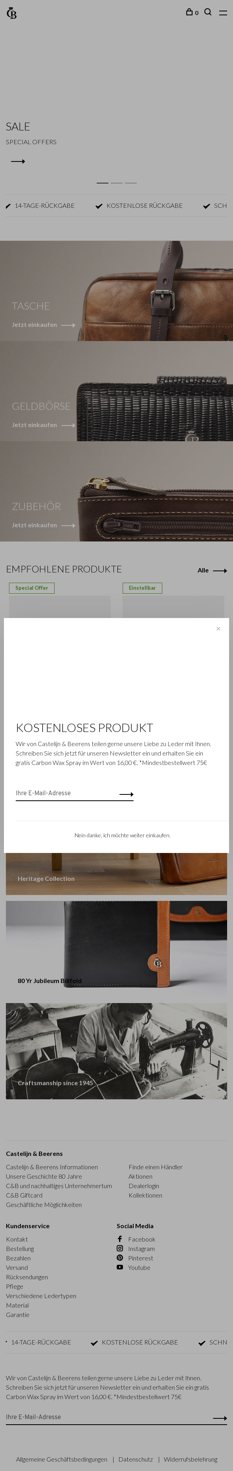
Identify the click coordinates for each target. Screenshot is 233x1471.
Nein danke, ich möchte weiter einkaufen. (123, 835)
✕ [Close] (218, 628)
